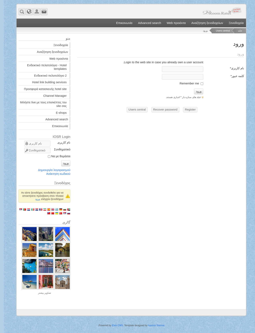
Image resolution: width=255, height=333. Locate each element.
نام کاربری (60, 142)
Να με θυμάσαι (57, 156)
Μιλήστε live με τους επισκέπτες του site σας (39, 104)
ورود (195, 91)
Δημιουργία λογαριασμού (50, 170)
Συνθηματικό (58, 149)
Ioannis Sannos (152, 325)
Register (186, 109)
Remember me (185, 83)
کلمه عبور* (233, 76)
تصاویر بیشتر (40, 292)
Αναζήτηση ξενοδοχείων (203, 23)
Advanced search (145, 23)
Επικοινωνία (120, 23)
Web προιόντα (172, 23)
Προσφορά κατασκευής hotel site (41, 89)
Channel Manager (51, 95)
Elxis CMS (113, 325)
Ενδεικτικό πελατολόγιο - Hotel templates (43, 67)
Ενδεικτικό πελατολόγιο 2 (46, 75)
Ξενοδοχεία (232, 23)
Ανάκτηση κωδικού (54, 173)
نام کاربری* (233, 68)
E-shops (57, 112)
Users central (219, 30)
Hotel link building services (45, 82)
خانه (236, 30)
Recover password (161, 109)
